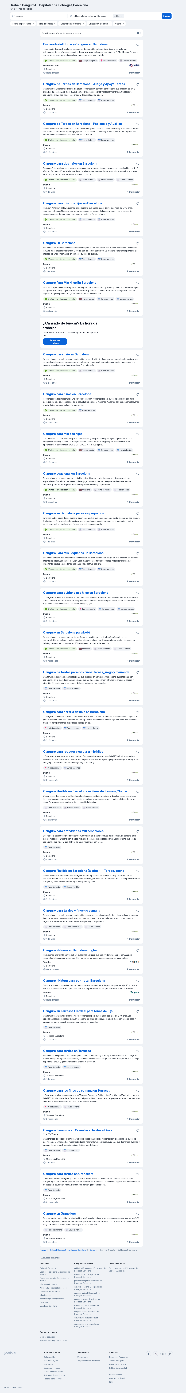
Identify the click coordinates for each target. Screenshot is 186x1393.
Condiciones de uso (117, 1364)
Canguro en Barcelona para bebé (67, 635)
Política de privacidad (118, 1368)
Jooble (19, 1387)
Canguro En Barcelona (59, 243)
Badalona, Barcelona (48, 1308)
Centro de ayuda (51, 1361)
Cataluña (44, 1305)
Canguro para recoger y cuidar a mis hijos (73, 754)
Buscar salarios (115, 1375)
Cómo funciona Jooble (53, 1371)
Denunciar (133, 72)
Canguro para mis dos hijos (62, 436)
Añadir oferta (82, 1357)
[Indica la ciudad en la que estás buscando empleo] (96, 16)
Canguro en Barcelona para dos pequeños (73, 516)
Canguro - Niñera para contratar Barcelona (74, 983)
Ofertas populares (47, 1339)
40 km (118, 16)
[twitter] (163, 1353)
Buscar (166, 16)
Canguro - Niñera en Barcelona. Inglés (70, 953)
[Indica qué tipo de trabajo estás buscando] (38, 16)
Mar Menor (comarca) (48, 1287)
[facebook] (148, 1353)
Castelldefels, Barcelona (50, 1294)
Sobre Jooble (49, 1357)
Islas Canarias (45, 1298)
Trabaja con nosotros (53, 1379)
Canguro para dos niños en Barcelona (70, 163)
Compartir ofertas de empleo (88, 1361)
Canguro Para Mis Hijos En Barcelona (69, 283)
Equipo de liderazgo (52, 1368)
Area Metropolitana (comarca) (52, 1301)
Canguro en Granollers (59, 1216)
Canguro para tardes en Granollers (68, 1176)
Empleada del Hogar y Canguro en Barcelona (75, 44)
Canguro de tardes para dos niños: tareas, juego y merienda (86, 675)
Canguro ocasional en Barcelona (66, 476)
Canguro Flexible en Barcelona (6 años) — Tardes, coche (83, 873)
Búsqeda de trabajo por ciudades (53, 1343)
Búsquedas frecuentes (52, 1260)
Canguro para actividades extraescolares (73, 833)
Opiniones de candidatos (54, 1375)
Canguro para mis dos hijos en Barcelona (72, 203)
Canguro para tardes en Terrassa (67, 1053)
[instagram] (155, 1353)
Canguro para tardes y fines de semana (71, 913)
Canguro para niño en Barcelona (66, 357)
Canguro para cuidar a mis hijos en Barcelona (75, 595)
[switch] (139, 33)
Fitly (111, 1382)
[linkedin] (170, 1353)
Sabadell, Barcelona (48, 1271)
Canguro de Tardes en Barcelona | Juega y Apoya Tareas (84, 84)
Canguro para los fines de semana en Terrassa (76, 1093)
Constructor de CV (117, 1378)
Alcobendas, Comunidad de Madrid (54, 1290)
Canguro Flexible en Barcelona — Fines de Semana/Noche (85, 794)
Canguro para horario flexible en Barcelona (74, 714)
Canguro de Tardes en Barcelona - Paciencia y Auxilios (82, 124)
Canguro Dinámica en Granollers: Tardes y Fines (77, 1133)
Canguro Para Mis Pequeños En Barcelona (73, 555)
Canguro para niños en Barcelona (67, 397)
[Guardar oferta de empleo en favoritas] (138, 44)
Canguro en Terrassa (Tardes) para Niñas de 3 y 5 (78, 1014)
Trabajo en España (116, 1361)
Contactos (48, 1364)
